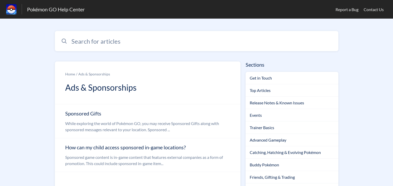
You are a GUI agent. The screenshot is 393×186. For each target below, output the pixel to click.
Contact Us (374, 9)
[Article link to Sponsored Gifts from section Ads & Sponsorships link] (147, 121)
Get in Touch (261, 77)
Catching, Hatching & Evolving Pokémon (285, 152)
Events (256, 115)
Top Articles (260, 90)
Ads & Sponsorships (94, 74)
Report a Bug (347, 9)
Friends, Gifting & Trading (272, 177)
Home (70, 74)
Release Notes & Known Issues (277, 102)
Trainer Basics (262, 127)
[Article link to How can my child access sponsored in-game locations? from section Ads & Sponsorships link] (147, 155)
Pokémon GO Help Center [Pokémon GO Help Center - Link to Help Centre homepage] (56, 9)
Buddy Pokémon (264, 164)
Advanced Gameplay (268, 139)
